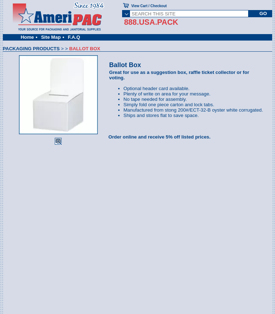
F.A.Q (74, 37)
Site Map (51, 37)
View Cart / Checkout (149, 6)
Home (27, 37)
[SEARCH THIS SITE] (189, 13)
